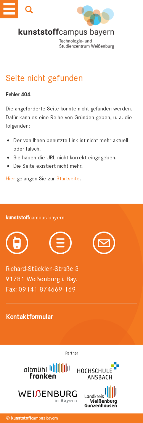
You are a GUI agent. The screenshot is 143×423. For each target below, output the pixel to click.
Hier (10, 178)
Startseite (68, 178)
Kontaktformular (29, 317)
